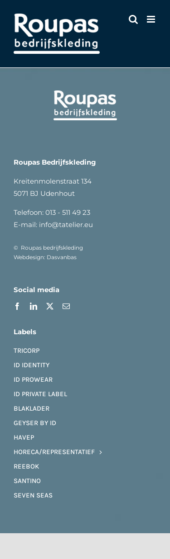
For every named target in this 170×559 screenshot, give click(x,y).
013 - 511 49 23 (67, 212)
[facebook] (17, 306)
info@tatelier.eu (66, 224)
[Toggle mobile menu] (151, 19)
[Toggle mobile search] (133, 19)
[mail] (66, 306)
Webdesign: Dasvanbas (45, 257)
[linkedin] (33, 306)
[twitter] (49, 306)
